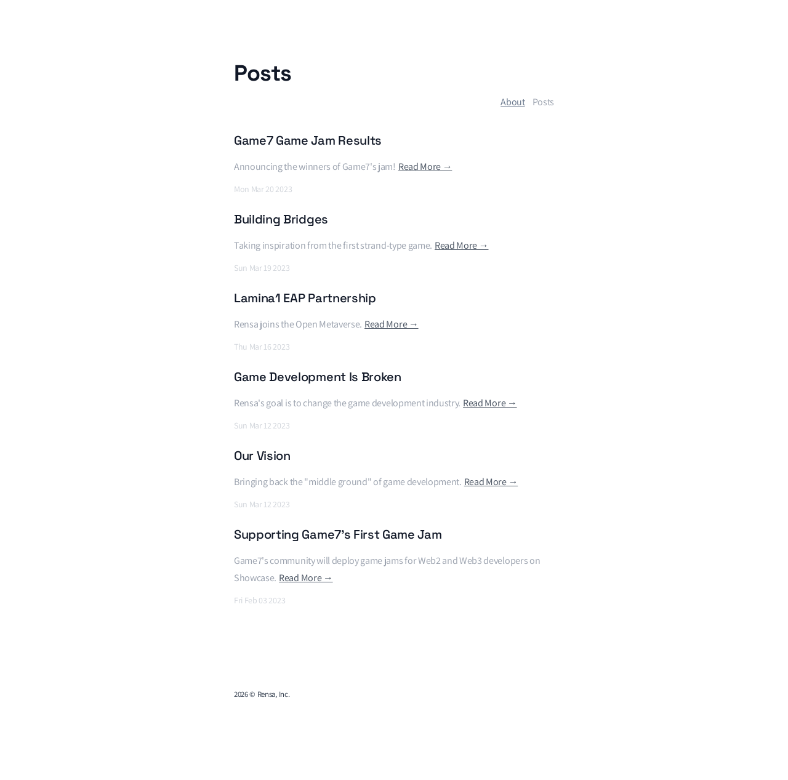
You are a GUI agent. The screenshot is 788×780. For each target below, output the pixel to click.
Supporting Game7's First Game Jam (337, 534)
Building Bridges (281, 219)
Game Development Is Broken (317, 377)
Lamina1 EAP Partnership (305, 298)
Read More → (425, 166)
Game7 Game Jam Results (308, 140)
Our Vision (262, 456)
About (513, 101)
